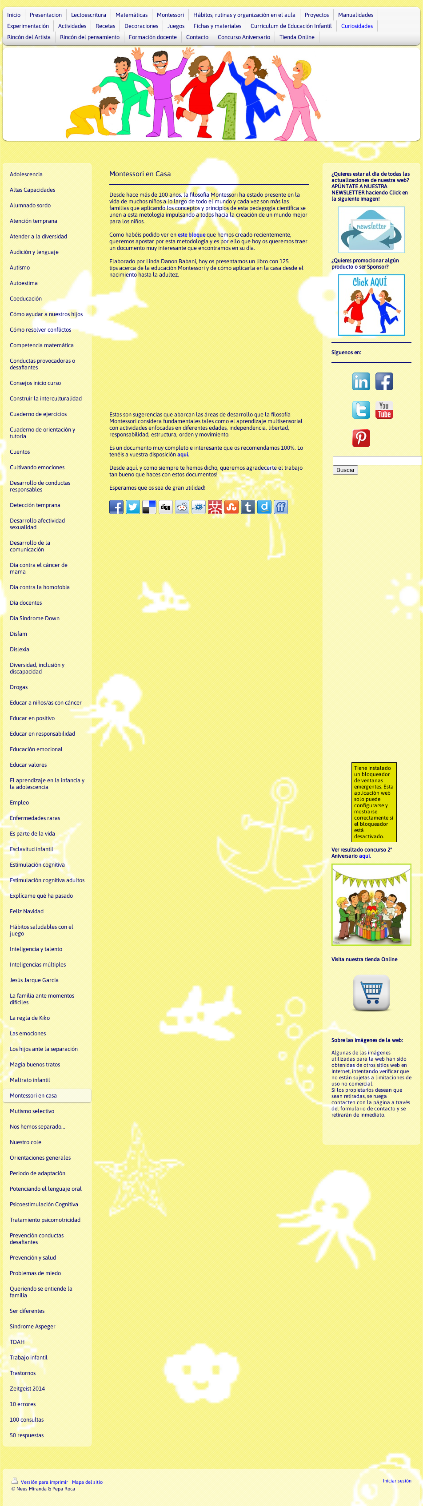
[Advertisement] (209, 344)
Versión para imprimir (40, 1482)
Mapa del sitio (87, 1482)
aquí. (183, 455)
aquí (364, 856)
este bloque (191, 235)
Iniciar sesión (397, 1480)
